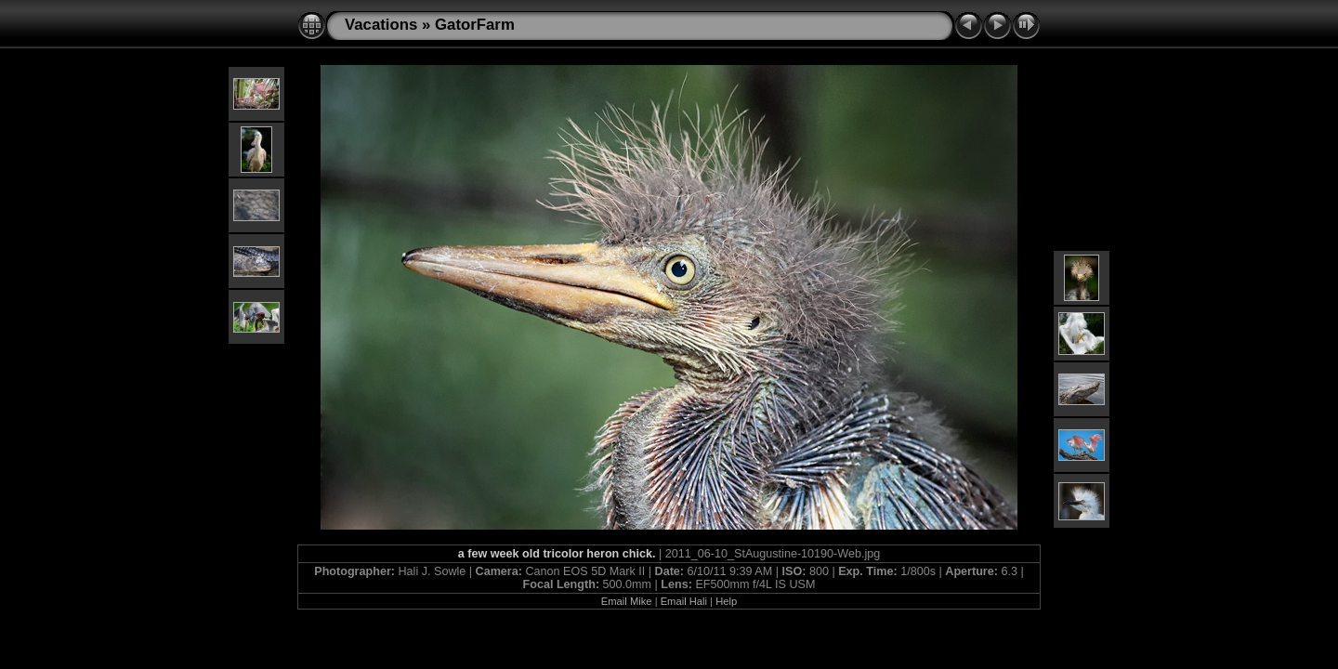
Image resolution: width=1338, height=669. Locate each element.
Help (726, 601)
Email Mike (626, 601)
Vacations (381, 24)
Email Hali (684, 601)
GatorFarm (475, 24)
